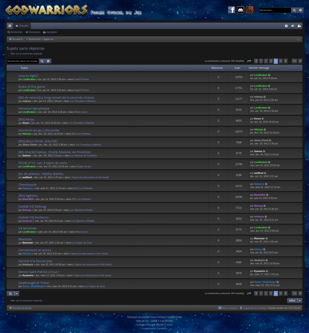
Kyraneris (27, 275)
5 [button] (281, 61)
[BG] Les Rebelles (81, 133)
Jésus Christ (29, 144)
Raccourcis (10, 26)
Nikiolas (26, 133)
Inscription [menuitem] (300, 26)
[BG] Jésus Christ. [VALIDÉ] (38, 141)
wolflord (27, 177)
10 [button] (294, 61)
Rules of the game (31, 86)
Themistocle (27, 184)
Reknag (26, 210)
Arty (147, 321)
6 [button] (286, 61)
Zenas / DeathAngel (33, 286)
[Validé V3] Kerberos (33, 217)
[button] (249, 61)
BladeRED (28, 199)
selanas (26, 101)
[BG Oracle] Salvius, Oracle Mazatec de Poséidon (54, 152)
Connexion (34, 32)
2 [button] (266, 61)
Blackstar (25, 239)
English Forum (81, 79)
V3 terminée (27, 228)
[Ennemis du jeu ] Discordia (38, 130)
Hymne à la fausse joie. (35, 261)
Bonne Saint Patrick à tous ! (38, 272)
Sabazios (27, 188)
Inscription (51, 32)
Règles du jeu (83, 166)
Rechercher (16, 32)
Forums (23, 25)
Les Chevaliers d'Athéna (82, 101)
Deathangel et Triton (33, 282)
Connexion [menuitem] (293, 26)
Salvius (26, 155)
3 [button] (271, 61)
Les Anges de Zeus (82, 242)
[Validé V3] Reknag (32, 206)
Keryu (25, 123)
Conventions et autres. (35, 250)
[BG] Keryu (26, 119)
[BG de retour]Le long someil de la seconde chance (56, 97)
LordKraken (29, 79)
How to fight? (28, 75)
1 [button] (261, 61)
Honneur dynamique (33, 108)
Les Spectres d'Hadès (81, 210)
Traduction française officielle (150, 325)
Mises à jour (81, 112)
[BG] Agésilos (28, 195)
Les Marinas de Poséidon (83, 155)
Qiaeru (169, 325)
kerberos (27, 221)
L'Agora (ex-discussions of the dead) (89, 177)
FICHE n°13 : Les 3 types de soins (42, 163)
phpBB (145, 317)
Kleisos (26, 253)
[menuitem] (286, 26)
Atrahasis (27, 264)
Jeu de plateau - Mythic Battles (41, 174)
